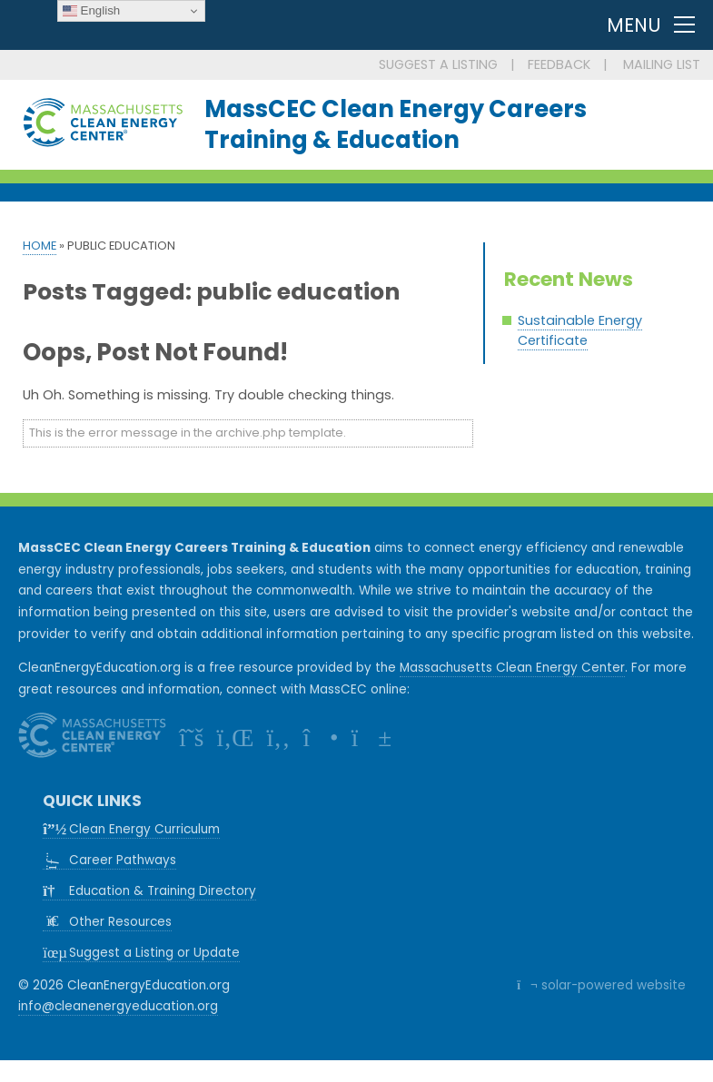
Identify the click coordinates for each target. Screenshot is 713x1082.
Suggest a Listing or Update (141, 952)
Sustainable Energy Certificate (580, 330)
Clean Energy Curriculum (131, 829)
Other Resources (107, 921)
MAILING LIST (661, 64)
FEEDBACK (559, 64)
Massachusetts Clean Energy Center (512, 667)
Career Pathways (114, 860)
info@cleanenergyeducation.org (118, 1006)
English (91, 11)
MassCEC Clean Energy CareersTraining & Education (395, 124)
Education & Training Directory (149, 891)
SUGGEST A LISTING (438, 64)
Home (39, 245)
